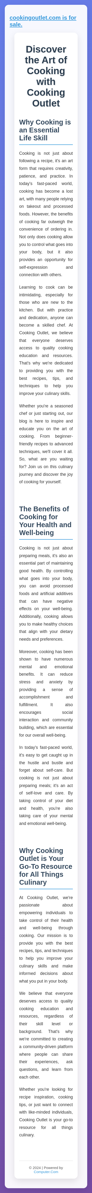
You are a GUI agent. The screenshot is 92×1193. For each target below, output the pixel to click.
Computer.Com (46, 1172)
